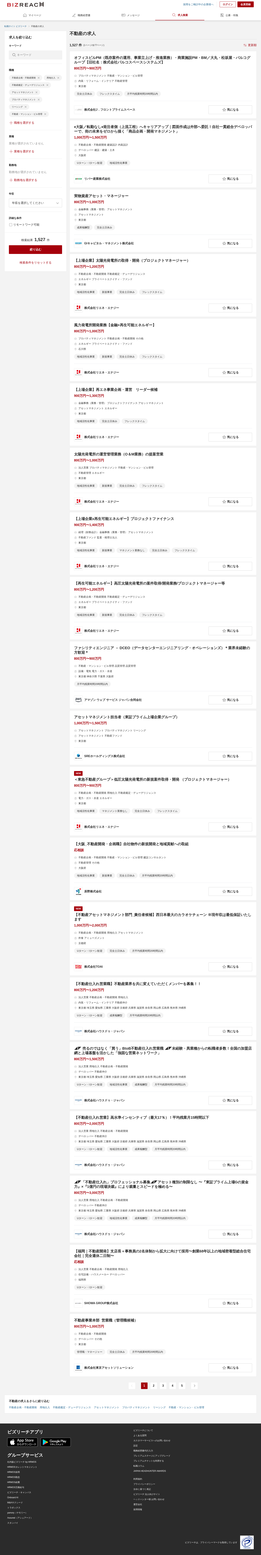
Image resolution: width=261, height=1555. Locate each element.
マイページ (32, 15)
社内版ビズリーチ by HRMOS (21, 1462)
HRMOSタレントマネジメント (22, 1467)
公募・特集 (229, 15)
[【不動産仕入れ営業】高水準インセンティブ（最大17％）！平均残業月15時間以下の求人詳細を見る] (163, 1142)
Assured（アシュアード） (20, 1518)
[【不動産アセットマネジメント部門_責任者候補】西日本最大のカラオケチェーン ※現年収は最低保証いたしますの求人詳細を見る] (163, 938)
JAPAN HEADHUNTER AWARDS (149, 1471)
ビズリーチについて (143, 1430)
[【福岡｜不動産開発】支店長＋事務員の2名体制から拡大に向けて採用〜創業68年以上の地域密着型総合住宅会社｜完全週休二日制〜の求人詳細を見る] (163, 1278)
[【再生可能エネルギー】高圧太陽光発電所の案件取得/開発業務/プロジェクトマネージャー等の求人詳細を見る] (163, 608)
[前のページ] (132, 1386)
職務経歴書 (81, 15)
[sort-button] (250, 45)
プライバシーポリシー (144, 1484)
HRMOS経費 (13, 1482)
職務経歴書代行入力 (143, 1451)
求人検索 (180, 15)
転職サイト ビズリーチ (15, 26)
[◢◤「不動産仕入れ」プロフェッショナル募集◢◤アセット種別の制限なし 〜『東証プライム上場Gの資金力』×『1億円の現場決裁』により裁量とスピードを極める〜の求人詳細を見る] (163, 1209)
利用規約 (137, 1479)
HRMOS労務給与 (15, 1487)
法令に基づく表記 (142, 1489)
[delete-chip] (38, 78)
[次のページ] (194, 1386)
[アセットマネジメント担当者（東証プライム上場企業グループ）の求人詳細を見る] (163, 737)
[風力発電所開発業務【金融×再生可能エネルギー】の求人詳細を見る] (163, 350)
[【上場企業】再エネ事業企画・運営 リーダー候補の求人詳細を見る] (163, 414)
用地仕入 (45, 1407)
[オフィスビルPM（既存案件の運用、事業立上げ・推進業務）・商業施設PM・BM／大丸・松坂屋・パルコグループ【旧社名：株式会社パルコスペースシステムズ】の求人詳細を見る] (163, 84)
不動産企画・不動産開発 (23, 1407)
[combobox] (35, 203)
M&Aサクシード (15, 1502)
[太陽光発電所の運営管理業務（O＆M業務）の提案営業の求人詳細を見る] (163, 479)
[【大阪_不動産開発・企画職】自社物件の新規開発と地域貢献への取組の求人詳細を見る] (163, 868)
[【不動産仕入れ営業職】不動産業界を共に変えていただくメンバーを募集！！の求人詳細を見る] (163, 1008)
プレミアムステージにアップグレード (151, 1456)
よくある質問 (139, 1435)
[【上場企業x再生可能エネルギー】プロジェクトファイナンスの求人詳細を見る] (163, 543)
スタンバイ (12, 1523)
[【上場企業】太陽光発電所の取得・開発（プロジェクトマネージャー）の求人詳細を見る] (163, 285)
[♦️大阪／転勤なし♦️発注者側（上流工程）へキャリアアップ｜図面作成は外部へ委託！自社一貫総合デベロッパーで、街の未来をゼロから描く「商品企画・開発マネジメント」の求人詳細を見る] (163, 154)
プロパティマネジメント (136, 1407)
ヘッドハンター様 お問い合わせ (148, 1499)
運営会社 (137, 1504)
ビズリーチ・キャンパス (19, 1492)
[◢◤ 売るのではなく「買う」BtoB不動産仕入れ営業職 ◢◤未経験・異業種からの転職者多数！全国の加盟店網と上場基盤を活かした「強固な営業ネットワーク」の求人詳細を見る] (163, 1075)
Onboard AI (12, 1497)
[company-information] (140, 109)
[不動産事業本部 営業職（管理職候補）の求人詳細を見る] (163, 1345)
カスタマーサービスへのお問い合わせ (151, 1440)
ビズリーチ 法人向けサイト (146, 1494)
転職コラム (138, 1466)
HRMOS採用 (13, 1472)
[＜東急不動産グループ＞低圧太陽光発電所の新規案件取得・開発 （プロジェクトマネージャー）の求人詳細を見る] (163, 801)
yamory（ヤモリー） (17, 1513)
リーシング (159, 1407)
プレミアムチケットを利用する (148, 1461)
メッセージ (130, 15)
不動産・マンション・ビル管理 (186, 1407)
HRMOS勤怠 (13, 1477)
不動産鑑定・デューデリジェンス (72, 1407)
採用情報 (137, 1509)
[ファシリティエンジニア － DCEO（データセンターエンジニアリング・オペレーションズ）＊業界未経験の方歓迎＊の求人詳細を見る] (163, 675)
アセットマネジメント (106, 1407)
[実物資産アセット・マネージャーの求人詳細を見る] (163, 220)
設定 (135, 1446)
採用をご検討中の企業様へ (198, 4)
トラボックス (13, 1508)
